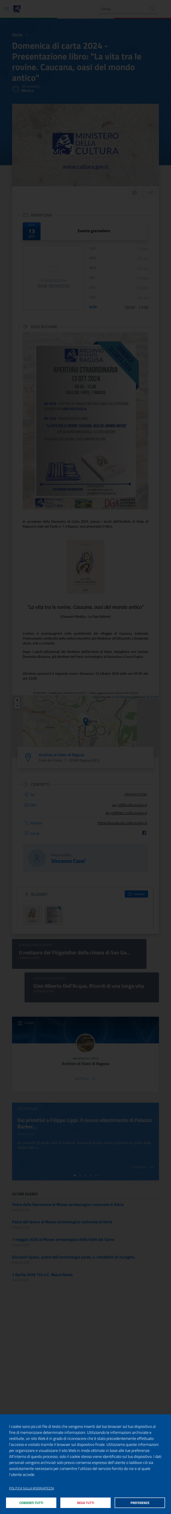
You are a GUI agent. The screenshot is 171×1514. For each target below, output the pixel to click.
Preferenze (139, 1502)
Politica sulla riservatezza (31, 1488)
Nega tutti (85, 1502)
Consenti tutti (31, 1502)
